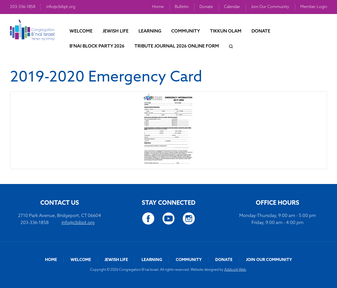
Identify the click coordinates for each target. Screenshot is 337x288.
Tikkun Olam (226, 31)
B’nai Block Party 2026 (97, 46)
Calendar (232, 7)
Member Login (313, 7)
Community (185, 31)
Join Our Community (270, 7)
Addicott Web (235, 270)
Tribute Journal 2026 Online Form (176, 46)
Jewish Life (115, 31)
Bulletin (181, 7)
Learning (149, 31)
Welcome (81, 31)
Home (158, 7)
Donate (206, 7)
